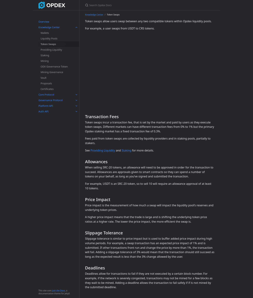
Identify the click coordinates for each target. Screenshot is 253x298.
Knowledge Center (49, 27)
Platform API (45, 105)
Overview (43, 21)
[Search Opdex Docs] (126, 5)
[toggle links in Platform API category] (76, 106)
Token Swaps (48, 44)
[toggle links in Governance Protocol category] (76, 100)
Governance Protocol (50, 100)
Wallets (45, 33)
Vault (43, 77)
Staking (45, 55)
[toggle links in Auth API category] (76, 111)
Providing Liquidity (51, 49)
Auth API (43, 111)
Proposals (46, 83)
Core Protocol (46, 94)
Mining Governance (52, 72)
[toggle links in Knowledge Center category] (76, 27)
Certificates (47, 89)
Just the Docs (58, 290)
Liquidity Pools (49, 38)
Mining (45, 61)
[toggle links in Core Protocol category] (76, 94)
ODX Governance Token (54, 66)
